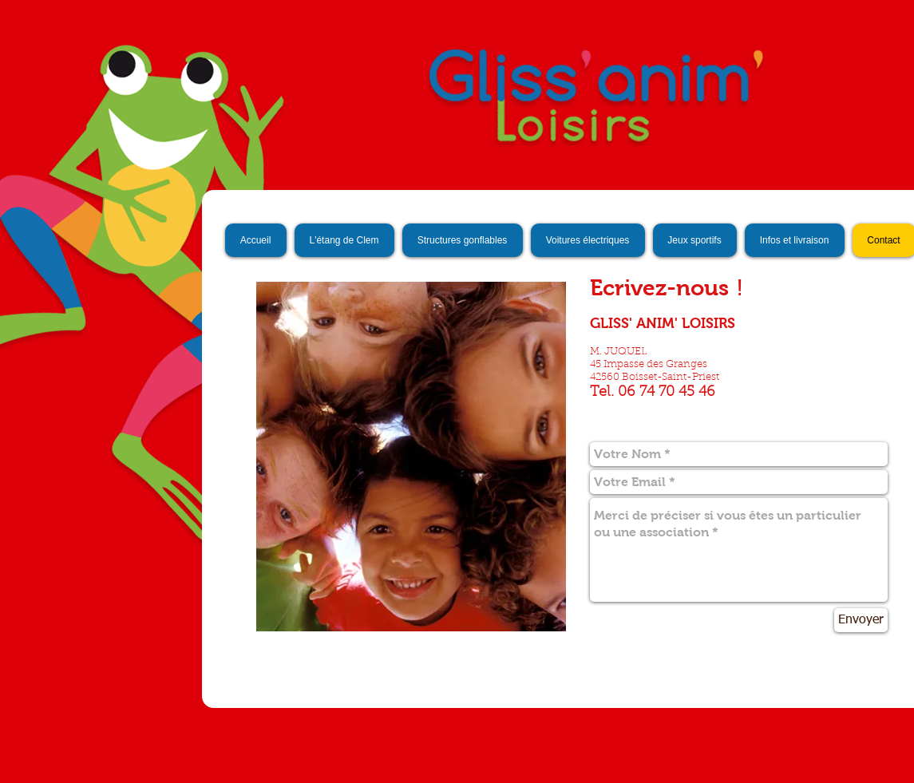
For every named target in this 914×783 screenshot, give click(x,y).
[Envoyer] (861, 620)
